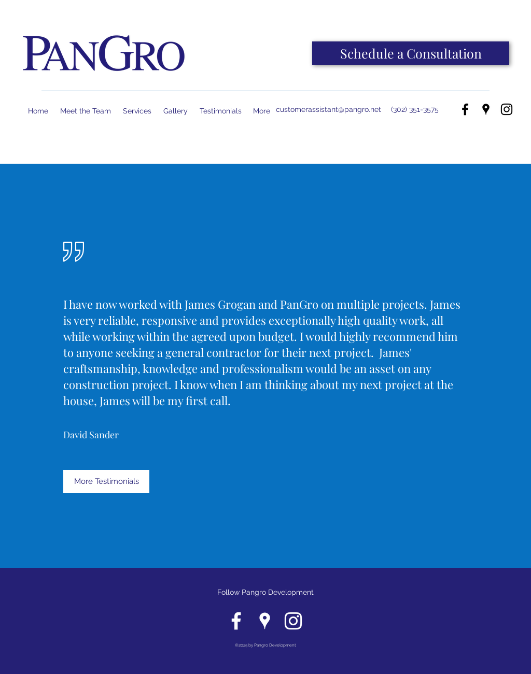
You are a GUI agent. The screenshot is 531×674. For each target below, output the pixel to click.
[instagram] (506, 109)
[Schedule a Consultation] (410, 53)
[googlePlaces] (486, 109)
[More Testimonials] (106, 481)
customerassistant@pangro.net (328, 109)
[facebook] (465, 109)
